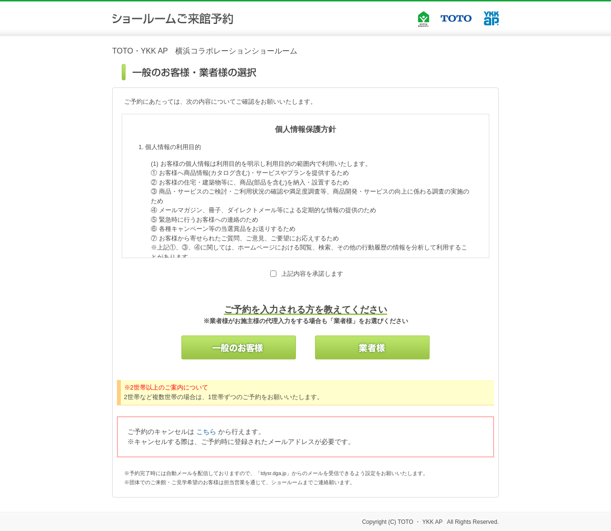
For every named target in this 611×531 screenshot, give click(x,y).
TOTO (456, 18)
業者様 (372, 347)
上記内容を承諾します (312, 273)
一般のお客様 (238, 347)
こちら (206, 431)
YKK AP (491, 18)
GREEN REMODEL (423, 16)
